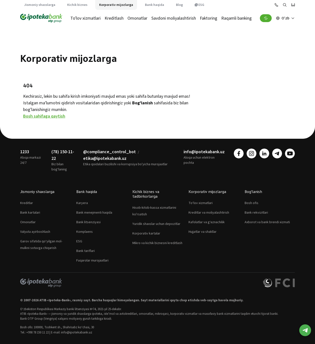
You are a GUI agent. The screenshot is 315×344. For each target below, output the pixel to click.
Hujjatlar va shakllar (203, 231)
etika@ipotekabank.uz (104, 158)
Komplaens (84, 231)
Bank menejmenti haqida (94, 212)
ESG (199, 4)
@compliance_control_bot (109, 152)
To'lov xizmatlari (85, 18)
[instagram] (251, 153)
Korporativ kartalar (146, 233)
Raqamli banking (236, 18)
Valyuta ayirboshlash (35, 231)
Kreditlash (114, 18)
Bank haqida (154, 4)
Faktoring (208, 18)
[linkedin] (264, 153)
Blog (179, 4)
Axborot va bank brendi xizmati (267, 222)
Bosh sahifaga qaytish (44, 116)
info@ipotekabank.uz (204, 152)
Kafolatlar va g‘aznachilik (207, 222)
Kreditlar (26, 203)
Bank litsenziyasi (88, 222)
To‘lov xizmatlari (201, 203)
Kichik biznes (77, 4)
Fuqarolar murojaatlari (92, 260)
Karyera (82, 203)
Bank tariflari (85, 250)
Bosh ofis (251, 203)
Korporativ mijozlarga (116, 4)
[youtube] (290, 153)
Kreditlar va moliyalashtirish (209, 212)
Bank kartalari (30, 212)
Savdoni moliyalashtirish (173, 18)
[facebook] (239, 153)
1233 (24, 152)
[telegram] (277, 153)
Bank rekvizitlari (256, 212)
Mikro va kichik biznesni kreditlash (157, 243)
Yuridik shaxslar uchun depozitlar (156, 223)
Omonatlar (137, 18)
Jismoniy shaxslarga (39, 4)
